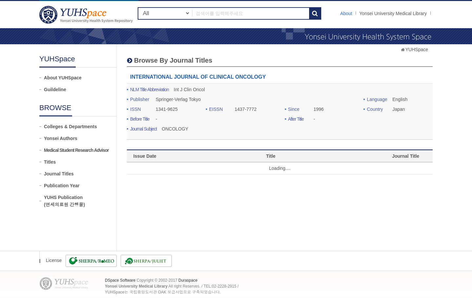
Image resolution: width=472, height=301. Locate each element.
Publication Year (62, 185)
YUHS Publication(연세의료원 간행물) (64, 201)
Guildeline (55, 89)
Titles (50, 162)
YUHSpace (416, 49)
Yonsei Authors (60, 138)
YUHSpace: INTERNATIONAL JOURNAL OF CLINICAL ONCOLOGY (86, 14)
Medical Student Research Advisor (76, 150)
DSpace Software (120, 280)
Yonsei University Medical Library (393, 13)
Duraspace (187, 280)
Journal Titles (59, 173)
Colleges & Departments (70, 126)
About (346, 13)
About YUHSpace (63, 77)
